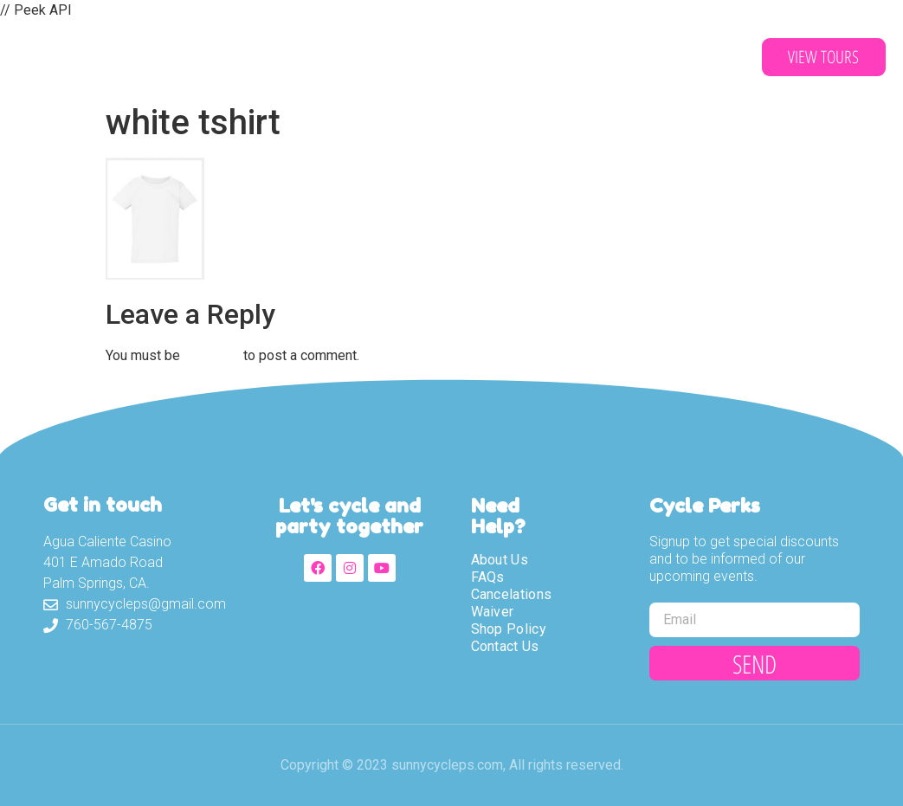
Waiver (393, 58)
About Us (211, 58)
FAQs (488, 577)
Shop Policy (508, 629)
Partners (691, 58)
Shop (476, 58)
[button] (824, 57)
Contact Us (576, 58)
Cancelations (511, 594)
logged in (212, 355)
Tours (307, 58)
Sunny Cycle (91, 58)
